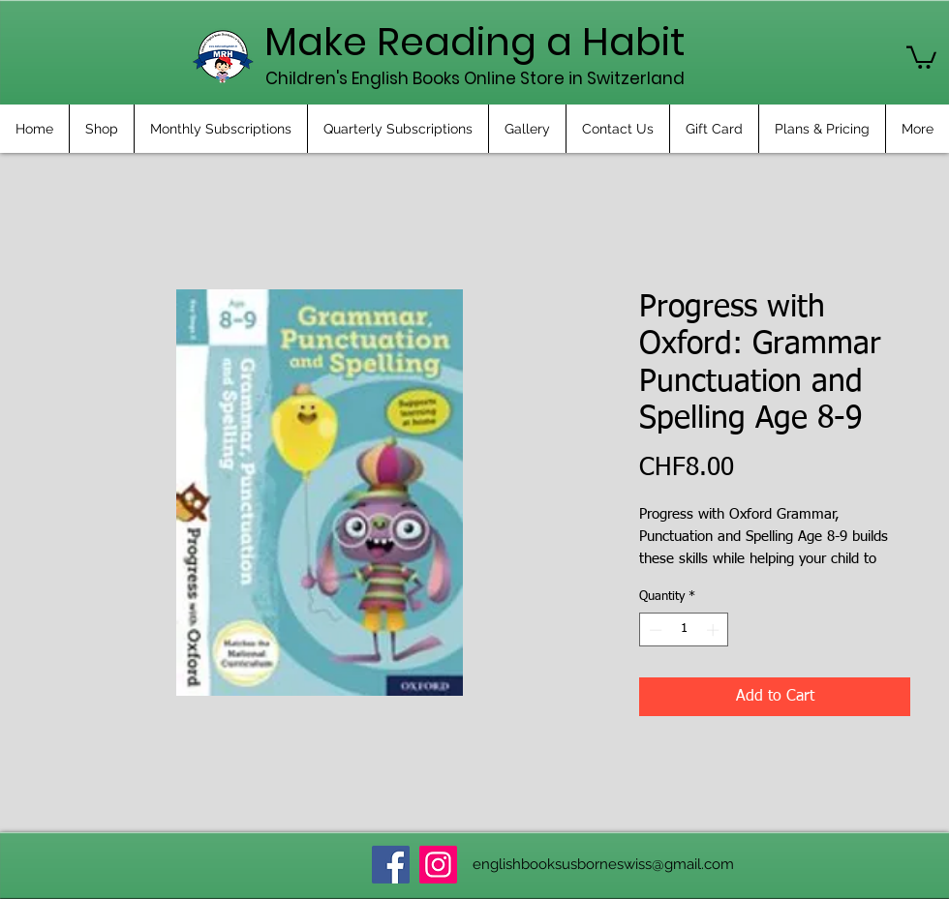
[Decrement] (653, 630)
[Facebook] (391, 865)
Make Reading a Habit (475, 42)
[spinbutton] (684, 630)
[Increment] (714, 630)
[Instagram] (438, 865)
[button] (921, 56)
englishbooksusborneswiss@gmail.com (603, 864)
